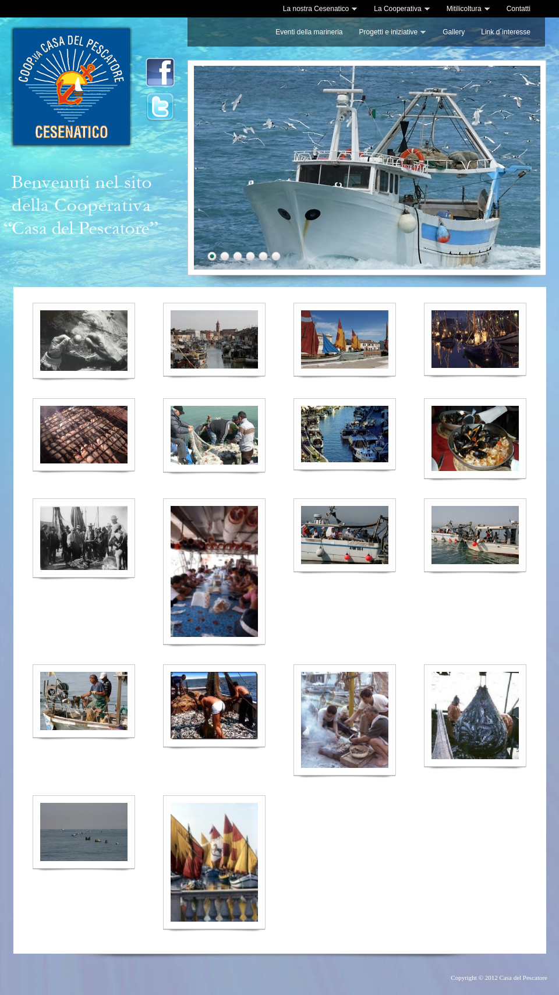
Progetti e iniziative (393, 32)
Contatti (518, 9)
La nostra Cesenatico (320, 9)
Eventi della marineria (308, 32)
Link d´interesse (505, 32)
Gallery (454, 32)
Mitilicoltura (468, 9)
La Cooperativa (402, 9)
